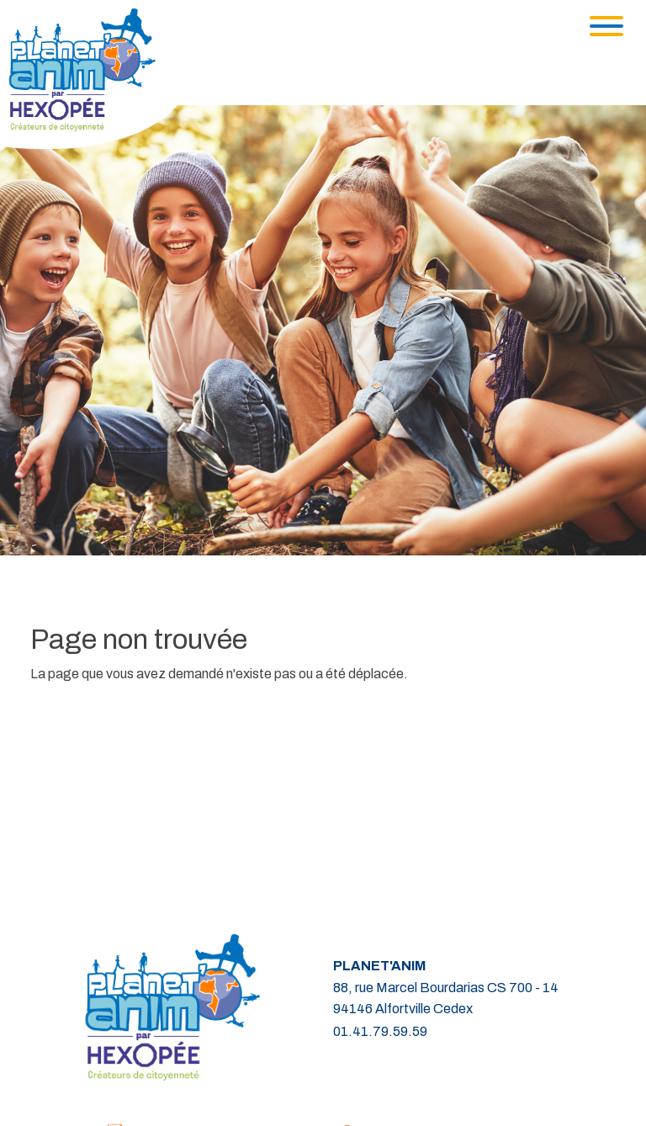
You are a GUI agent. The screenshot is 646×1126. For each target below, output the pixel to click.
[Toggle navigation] (606, 26)
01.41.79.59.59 (380, 1031)
